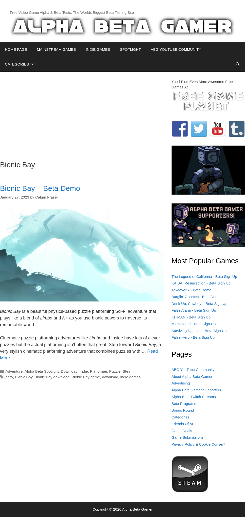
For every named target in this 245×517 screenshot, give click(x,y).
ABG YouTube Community (193, 369)
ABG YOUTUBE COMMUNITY (176, 49)
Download (69, 371)
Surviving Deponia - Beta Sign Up (199, 331)
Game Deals (182, 431)
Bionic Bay (23, 377)
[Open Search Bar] (237, 64)
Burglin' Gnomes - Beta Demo (196, 297)
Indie (84, 371)
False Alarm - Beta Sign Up (194, 310)
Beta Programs (184, 403)
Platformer (98, 371)
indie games (130, 377)
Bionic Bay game (86, 377)
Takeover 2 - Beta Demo (191, 290)
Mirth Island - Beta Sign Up (194, 324)
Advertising (181, 383)
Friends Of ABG (184, 424)
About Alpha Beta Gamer (192, 376)
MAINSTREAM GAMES (56, 49)
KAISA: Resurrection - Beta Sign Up (201, 283)
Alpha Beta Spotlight (42, 371)
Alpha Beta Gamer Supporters (196, 390)
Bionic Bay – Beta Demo (40, 188)
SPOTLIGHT (130, 49)
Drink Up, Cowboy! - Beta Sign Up (200, 303)
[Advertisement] (82, 113)
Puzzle (115, 371)
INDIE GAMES (98, 49)
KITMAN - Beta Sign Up (191, 317)
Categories (181, 417)
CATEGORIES (22, 64)
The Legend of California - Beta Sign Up (204, 276)
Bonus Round (183, 410)
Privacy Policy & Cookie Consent (198, 444)
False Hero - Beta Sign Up (193, 337)
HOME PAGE (16, 49)
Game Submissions (188, 437)
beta (9, 377)
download (110, 377)
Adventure (14, 371)
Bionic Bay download (52, 377)
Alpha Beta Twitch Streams (194, 397)
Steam (128, 371)
